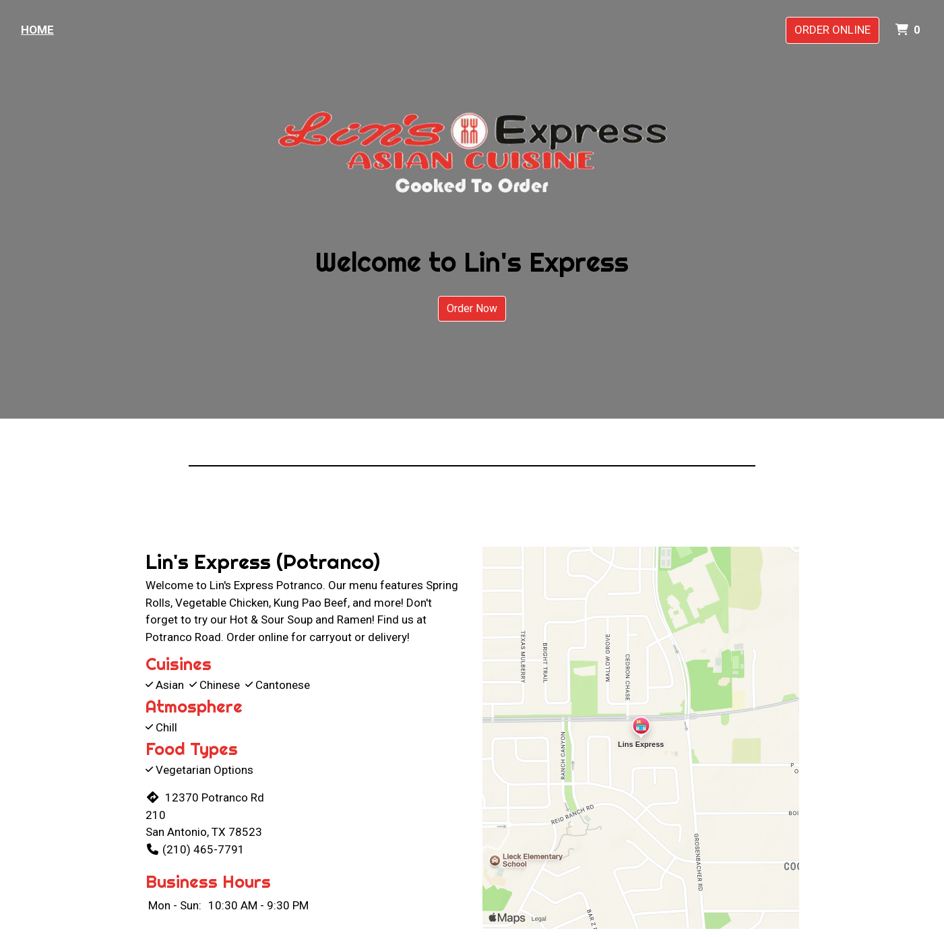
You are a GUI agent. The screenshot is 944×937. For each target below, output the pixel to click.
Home (37, 29)
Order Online (832, 29)
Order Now (472, 308)
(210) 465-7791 (195, 849)
